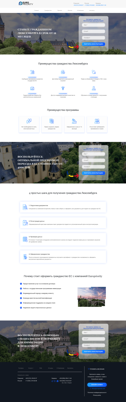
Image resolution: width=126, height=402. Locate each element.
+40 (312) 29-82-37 (78, 5)
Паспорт (70, 10)
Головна (21, 368)
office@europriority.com (97, 389)
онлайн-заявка (97, 384)
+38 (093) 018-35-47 (65, 381)
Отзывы (50, 368)
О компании (80, 10)
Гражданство (48, 10)
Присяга (59, 10)
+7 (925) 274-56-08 (89, 5)
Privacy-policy (97, 395)
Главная (36, 10)
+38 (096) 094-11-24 (101, 5)
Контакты (91, 10)
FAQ (40, 368)
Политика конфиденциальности (97, 392)
